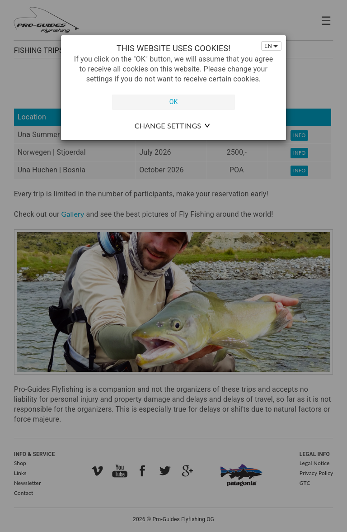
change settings (168, 125)
